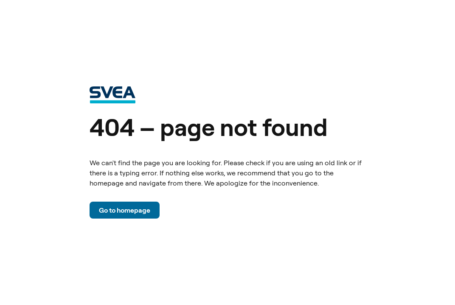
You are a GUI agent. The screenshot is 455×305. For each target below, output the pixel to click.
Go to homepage (124, 210)
